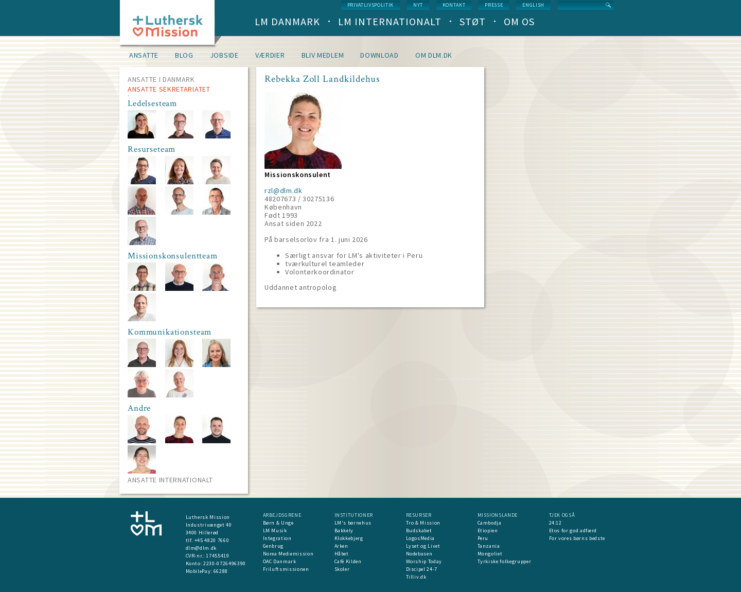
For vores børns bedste (577, 538)
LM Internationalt (390, 21)
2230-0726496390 (224, 563)
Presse (494, 5)
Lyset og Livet (423, 546)
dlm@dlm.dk (201, 548)
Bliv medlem (323, 55)
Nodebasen (419, 553)
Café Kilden (348, 561)
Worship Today (424, 561)
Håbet (341, 553)
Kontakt (454, 5)
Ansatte (143, 55)
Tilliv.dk (416, 576)
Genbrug (273, 546)
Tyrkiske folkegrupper (505, 561)
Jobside (224, 55)
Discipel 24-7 (421, 569)
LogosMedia (420, 538)
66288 (221, 571)
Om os (519, 21)
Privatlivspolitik (370, 5)
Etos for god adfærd (573, 530)
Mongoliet (490, 553)
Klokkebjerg (348, 538)
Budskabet (419, 530)
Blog (184, 55)
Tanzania (489, 546)
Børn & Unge (278, 522)
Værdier (270, 55)
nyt (418, 5)
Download (379, 55)
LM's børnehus (353, 522)
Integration (277, 538)
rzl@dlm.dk (283, 190)
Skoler (342, 569)
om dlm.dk (433, 55)
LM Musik (275, 530)
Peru (483, 538)
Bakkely (344, 530)
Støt (473, 21)
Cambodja (490, 522)
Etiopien (488, 530)
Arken (341, 546)
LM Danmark (287, 21)
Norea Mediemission (288, 553)
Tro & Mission (423, 522)
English (533, 5)
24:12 (555, 522)
